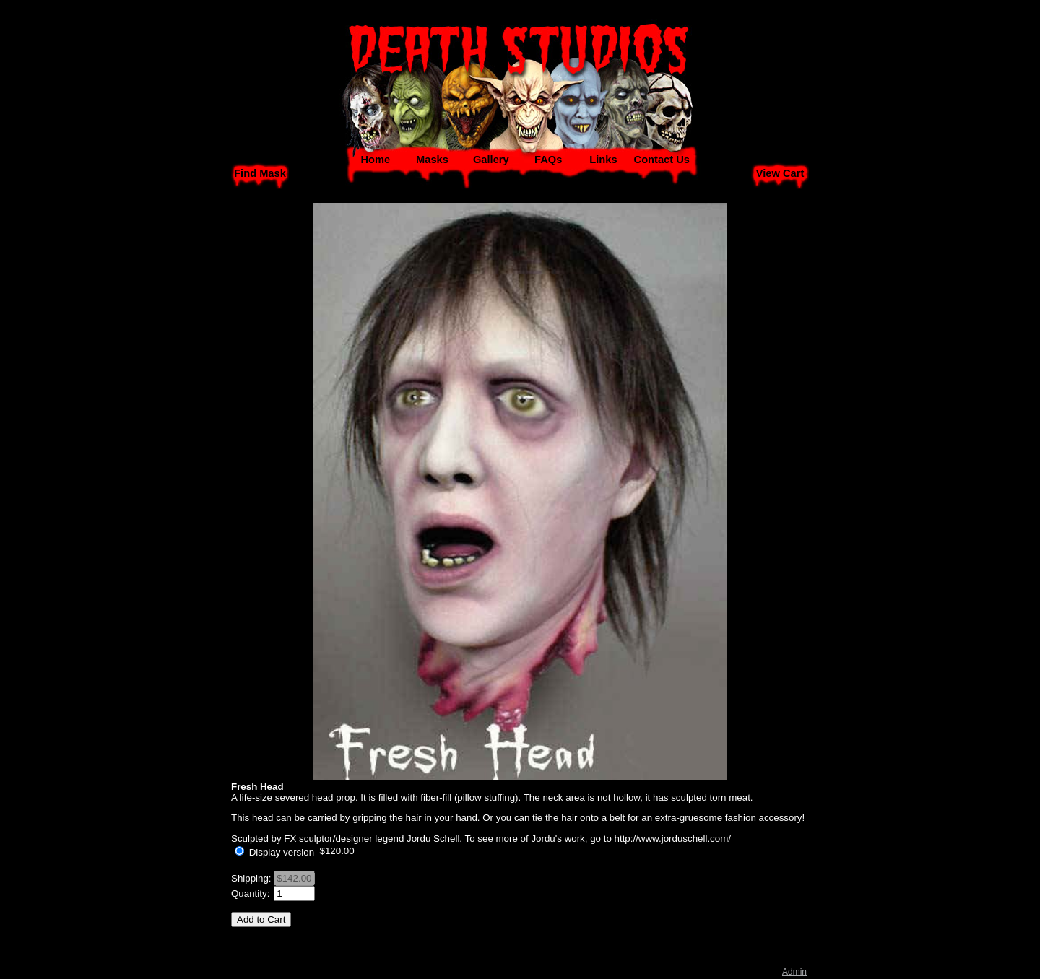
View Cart (780, 173)
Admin (794, 972)
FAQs (548, 159)
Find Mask (260, 173)
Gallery (491, 159)
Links (603, 159)
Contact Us (662, 159)
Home (375, 159)
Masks (432, 159)
